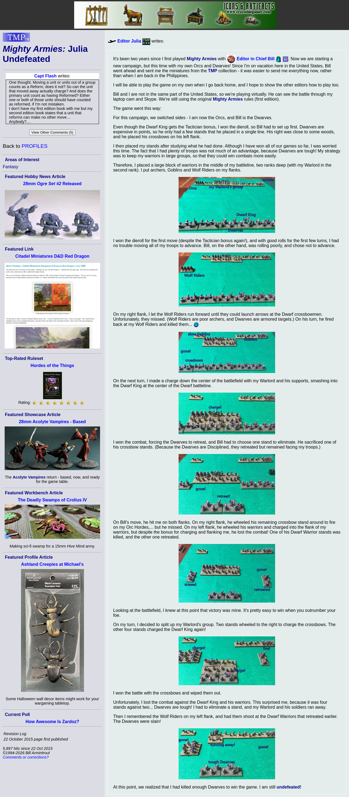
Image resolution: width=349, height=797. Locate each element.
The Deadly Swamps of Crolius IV (52, 500)
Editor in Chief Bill (256, 58)
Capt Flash (45, 76)
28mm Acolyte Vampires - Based (52, 421)
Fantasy (10, 166)
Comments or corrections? (26, 757)
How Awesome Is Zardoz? (52, 721)
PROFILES (34, 146)
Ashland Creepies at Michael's (52, 564)
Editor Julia (129, 41)
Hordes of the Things (52, 365)
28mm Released (52, 183)
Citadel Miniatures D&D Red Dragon (52, 256)
